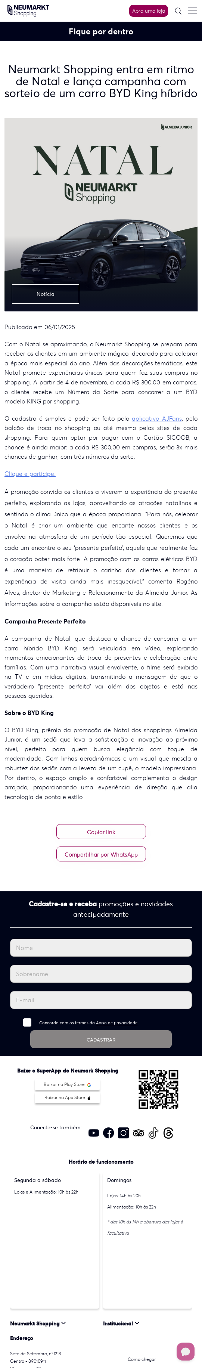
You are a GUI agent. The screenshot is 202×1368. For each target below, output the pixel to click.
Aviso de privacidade (116, 1022)
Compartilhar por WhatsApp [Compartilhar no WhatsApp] (101, 854)
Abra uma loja (148, 10)
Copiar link (101, 832)
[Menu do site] (192, 10)
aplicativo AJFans (156, 418)
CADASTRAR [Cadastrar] (101, 1040)
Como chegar (142, 1359)
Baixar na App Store (67, 1097)
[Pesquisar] (178, 11)
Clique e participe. (30, 473)
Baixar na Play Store (67, 1084)
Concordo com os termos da (88, 1022)
